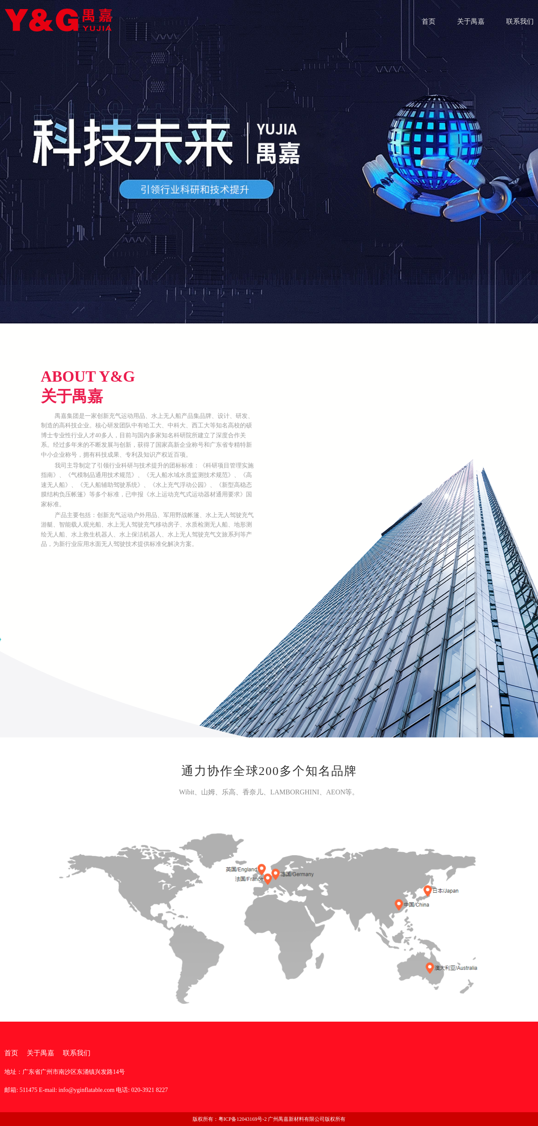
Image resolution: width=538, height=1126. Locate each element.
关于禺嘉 (471, 21)
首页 (428, 21)
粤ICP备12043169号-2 (242, 1119)
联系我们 (520, 21)
